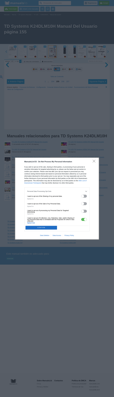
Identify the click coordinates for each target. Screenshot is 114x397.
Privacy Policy (69, 235)
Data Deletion (44, 235)
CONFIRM (41, 227)
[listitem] (57, 191)
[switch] (84, 196)
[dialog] (57, 199)
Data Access (57, 235)
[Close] (95, 162)
